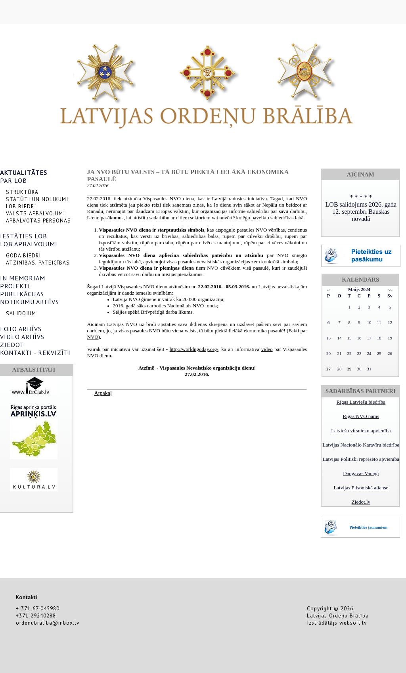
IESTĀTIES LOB (23, 236)
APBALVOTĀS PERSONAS (38, 220)
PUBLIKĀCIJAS (22, 294)
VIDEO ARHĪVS (22, 337)
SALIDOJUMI (22, 313)
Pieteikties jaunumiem (368, 527)
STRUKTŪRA (22, 192)
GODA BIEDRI (23, 255)
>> (390, 290)
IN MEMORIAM (22, 278)
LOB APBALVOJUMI (28, 244)
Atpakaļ (103, 393)
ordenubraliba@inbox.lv (47, 622)
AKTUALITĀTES (23, 172)
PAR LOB (13, 180)
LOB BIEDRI (21, 206)
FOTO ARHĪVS (21, 329)
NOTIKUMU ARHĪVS (29, 302)
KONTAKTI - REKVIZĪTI (35, 353)
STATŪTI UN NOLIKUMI (37, 199)
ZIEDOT (12, 345)
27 (328, 368)
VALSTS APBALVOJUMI (35, 213)
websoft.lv (353, 622)
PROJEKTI (15, 286)
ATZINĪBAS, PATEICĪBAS (38, 262)
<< (328, 290)
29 (349, 368)
